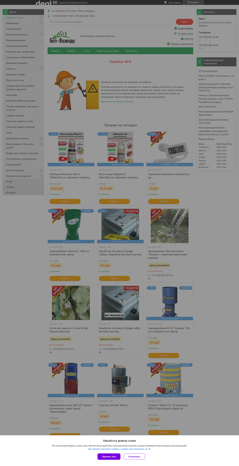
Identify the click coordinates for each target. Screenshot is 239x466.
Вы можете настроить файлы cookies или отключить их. (118, 449)
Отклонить (134, 456)
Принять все (109, 456)
